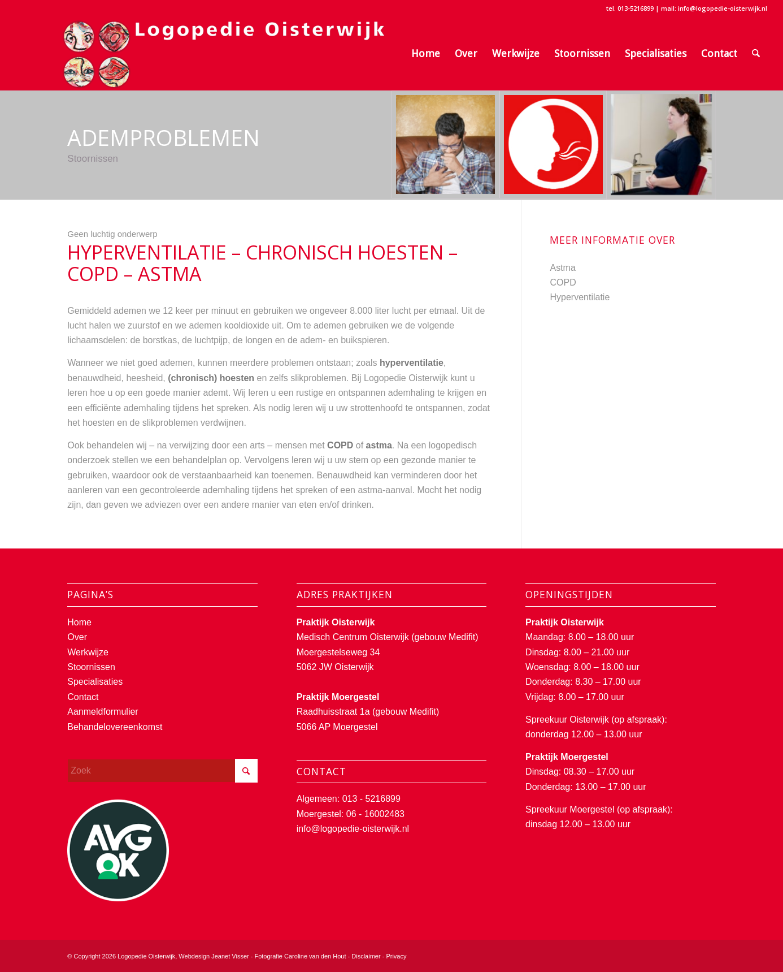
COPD (563, 282)
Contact (82, 697)
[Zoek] (756, 53)
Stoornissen (91, 667)
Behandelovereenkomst (114, 727)
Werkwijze (87, 652)
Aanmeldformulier (102, 711)
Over (77, 637)
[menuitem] (425, 53)
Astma (562, 268)
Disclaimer (365, 956)
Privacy (396, 956)
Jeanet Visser (230, 956)
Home (79, 622)
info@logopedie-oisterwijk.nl (353, 828)
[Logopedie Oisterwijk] (212, 53)
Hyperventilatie (580, 297)
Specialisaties (95, 681)
